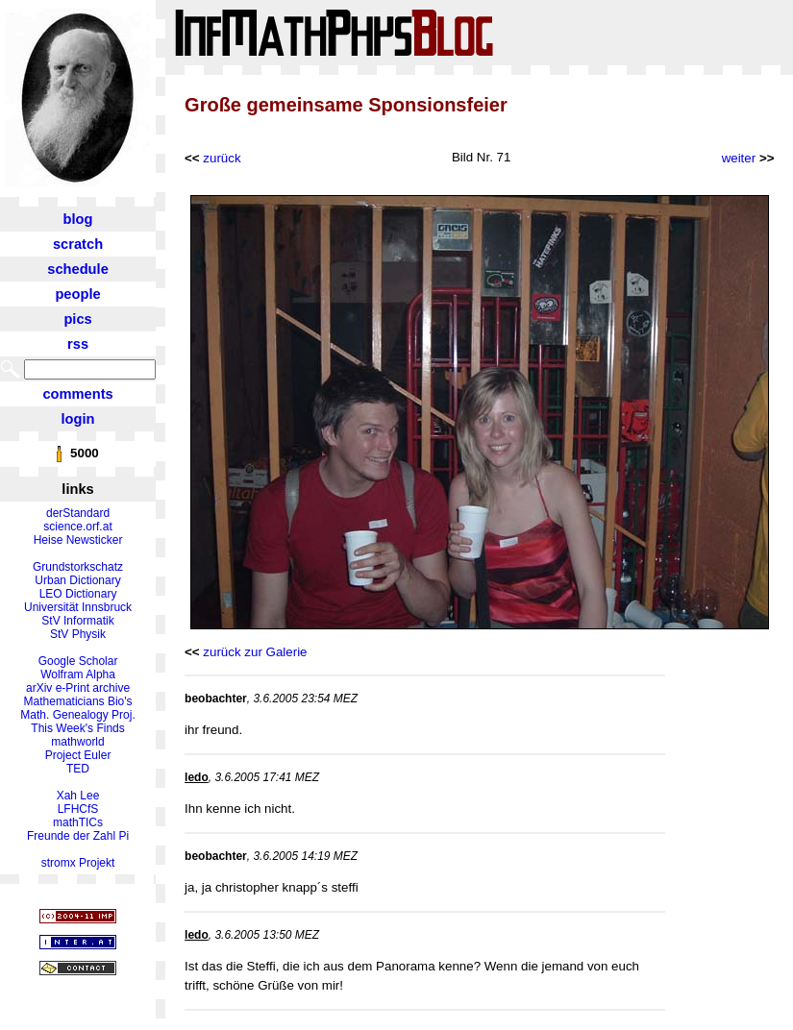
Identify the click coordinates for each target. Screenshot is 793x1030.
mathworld (77, 741)
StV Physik (78, 634)
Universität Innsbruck (78, 607)
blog (78, 219)
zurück (221, 158)
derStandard (78, 513)
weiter (739, 158)
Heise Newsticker (78, 540)
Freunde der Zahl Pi (78, 836)
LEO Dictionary (78, 594)
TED (77, 768)
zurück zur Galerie (255, 652)
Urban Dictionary (77, 580)
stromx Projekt (78, 863)
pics (77, 319)
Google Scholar (78, 661)
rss (77, 344)
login (78, 419)
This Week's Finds (77, 728)
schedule (78, 269)
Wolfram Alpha (77, 674)
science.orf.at (77, 526)
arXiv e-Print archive (78, 688)
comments (77, 394)
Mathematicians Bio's (78, 701)
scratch (78, 244)
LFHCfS (78, 809)
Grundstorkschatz (78, 567)
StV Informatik (77, 620)
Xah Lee (78, 795)
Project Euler (78, 755)
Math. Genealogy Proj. (77, 715)
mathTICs (78, 822)
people (77, 294)
